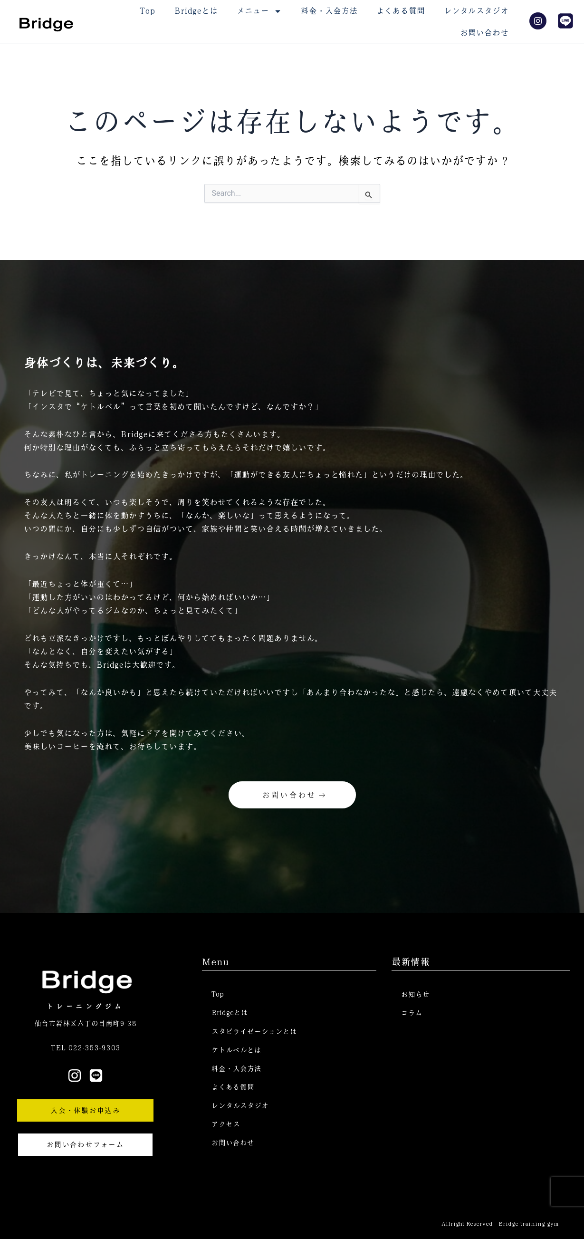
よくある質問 (400, 11)
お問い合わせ (484, 33)
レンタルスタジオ (476, 11)
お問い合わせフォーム (85, 1144)
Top (147, 11)
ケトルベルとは (236, 1050)
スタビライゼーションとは (254, 1031)
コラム (411, 1013)
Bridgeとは (196, 11)
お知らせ (415, 994)
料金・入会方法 (329, 11)
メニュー (259, 11)
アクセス (225, 1126)
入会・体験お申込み (85, 1110)
